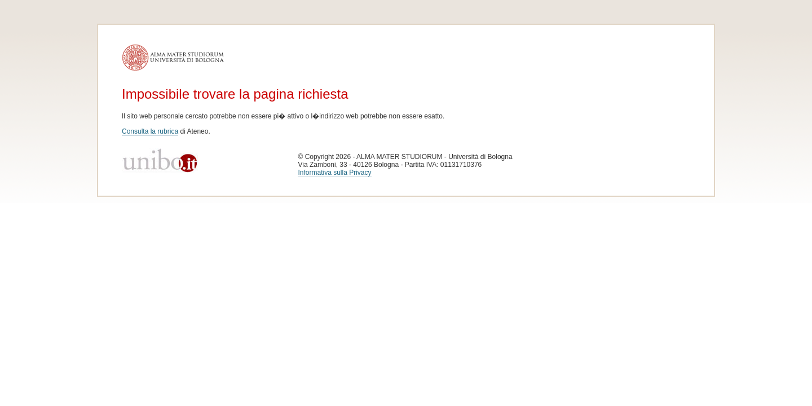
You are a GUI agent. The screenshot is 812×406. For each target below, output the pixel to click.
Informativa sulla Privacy (334, 172)
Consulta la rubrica (150, 131)
